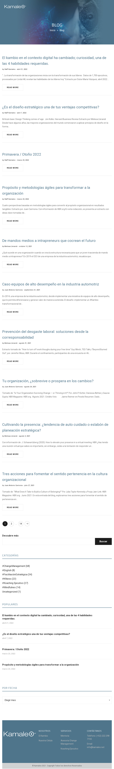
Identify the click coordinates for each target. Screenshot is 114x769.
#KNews (6, 579)
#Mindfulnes (9, 587)
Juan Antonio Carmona (13, 290)
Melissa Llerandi (10, 246)
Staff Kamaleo (9, 69)
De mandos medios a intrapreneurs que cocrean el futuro (50, 240)
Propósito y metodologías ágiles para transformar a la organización (40, 664)
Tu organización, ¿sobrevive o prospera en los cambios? (49, 381)
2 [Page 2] (12, 523)
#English (6, 570)
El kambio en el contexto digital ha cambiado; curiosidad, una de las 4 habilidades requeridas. (47, 617)
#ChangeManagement (13, 566)
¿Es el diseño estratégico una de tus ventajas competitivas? (36, 634)
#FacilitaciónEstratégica (14, 574)
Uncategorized (9, 591)
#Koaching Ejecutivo (12, 583)
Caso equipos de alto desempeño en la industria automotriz (52, 284)
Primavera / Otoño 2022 (15, 649)
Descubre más (10, 536)
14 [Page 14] (21, 523)
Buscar (103, 541)
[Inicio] (52, 30)
